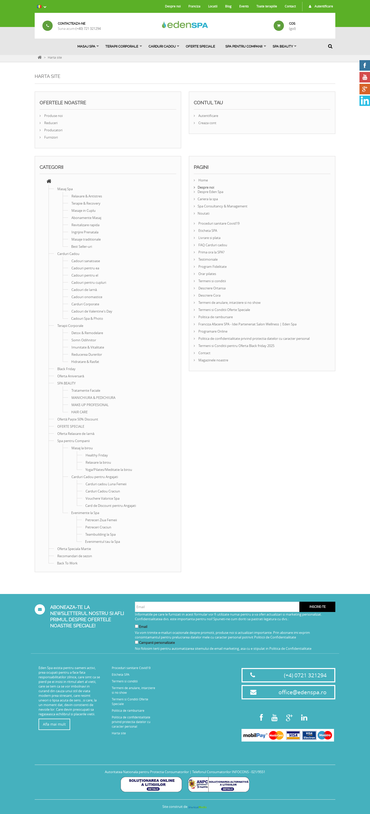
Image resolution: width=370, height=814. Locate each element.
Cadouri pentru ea (85, 268)
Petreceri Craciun (98, 527)
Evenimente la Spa (85, 512)
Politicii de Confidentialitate (275, 637)
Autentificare (319, 6)
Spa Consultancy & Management (222, 206)
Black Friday (66, 369)
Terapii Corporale (121, 46)
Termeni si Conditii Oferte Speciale (224, 309)
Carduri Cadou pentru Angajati (94, 476)
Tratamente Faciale (85, 390)
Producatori (52, 130)
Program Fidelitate (212, 266)
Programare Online (212, 331)
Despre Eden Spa (210, 191)
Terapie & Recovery (85, 203)
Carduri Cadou (162, 46)
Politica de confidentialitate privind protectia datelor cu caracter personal (254, 338)
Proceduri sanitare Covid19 (218, 223)
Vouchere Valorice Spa (102, 498)
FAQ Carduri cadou (212, 245)
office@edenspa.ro (303, 692)
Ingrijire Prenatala (84, 232)
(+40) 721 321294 (88, 28)
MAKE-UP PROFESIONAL (90, 405)
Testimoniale (208, 259)
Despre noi (173, 6)
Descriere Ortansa (212, 288)
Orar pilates (207, 273)
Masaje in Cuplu (83, 210)
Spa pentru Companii (243, 46)
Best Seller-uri (81, 246)
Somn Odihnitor (83, 340)
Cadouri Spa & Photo (87, 318)
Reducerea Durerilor (86, 354)
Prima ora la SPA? (211, 252)
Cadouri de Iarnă (84, 289)
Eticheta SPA (207, 230)
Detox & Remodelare (87, 333)
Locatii (212, 6)
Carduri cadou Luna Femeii (106, 484)
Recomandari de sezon (74, 556)
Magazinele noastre (213, 360)
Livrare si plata (209, 237)
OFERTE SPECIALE (200, 46)
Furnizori (50, 137)
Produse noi (53, 115)
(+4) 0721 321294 (305, 675)
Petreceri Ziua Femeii (101, 520)
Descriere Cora (209, 295)
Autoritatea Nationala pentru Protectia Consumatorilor (147, 772)
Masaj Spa (86, 46)
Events (244, 6)
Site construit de (185, 806)
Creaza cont (207, 123)
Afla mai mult (54, 724)
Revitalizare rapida (85, 225)
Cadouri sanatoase (85, 261)
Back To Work (67, 563)
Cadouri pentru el (84, 275)
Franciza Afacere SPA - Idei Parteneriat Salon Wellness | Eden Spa (247, 324)
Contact (290, 6)
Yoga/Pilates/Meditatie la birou (108, 469)
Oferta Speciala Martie (74, 548)
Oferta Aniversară (70, 376)
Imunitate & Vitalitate (87, 347)
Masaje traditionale (86, 239)
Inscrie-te (317, 607)
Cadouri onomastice (86, 297)
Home (203, 180)
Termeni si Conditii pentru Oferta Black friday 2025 (236, 345)
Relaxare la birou (98, 462)
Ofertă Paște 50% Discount (77, 419)
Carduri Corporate (85, 304)
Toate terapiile (266, 6)
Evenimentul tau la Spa (102, 541)
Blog (228, 6)
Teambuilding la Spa (100, 534)
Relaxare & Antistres (86, 196)
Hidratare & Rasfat (85, 361)
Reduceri (50, 123)
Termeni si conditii (212, 281)
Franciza (194, 6)
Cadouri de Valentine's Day (91, 311)
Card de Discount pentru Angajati (110, 505)
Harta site (119, 733)
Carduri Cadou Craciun (103, 491)
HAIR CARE (79, 412)
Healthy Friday (97, 455)
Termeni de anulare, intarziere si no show (229, 302)
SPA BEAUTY (283, 46)
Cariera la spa (208, 199)
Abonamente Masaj (86, 217)
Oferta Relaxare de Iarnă (75, 433)
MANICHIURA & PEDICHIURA (93, 397)
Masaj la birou (82, 448)
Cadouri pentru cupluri (88, 282)
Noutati (203, 213)
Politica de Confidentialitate (290, 648)
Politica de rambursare (215, 317)
